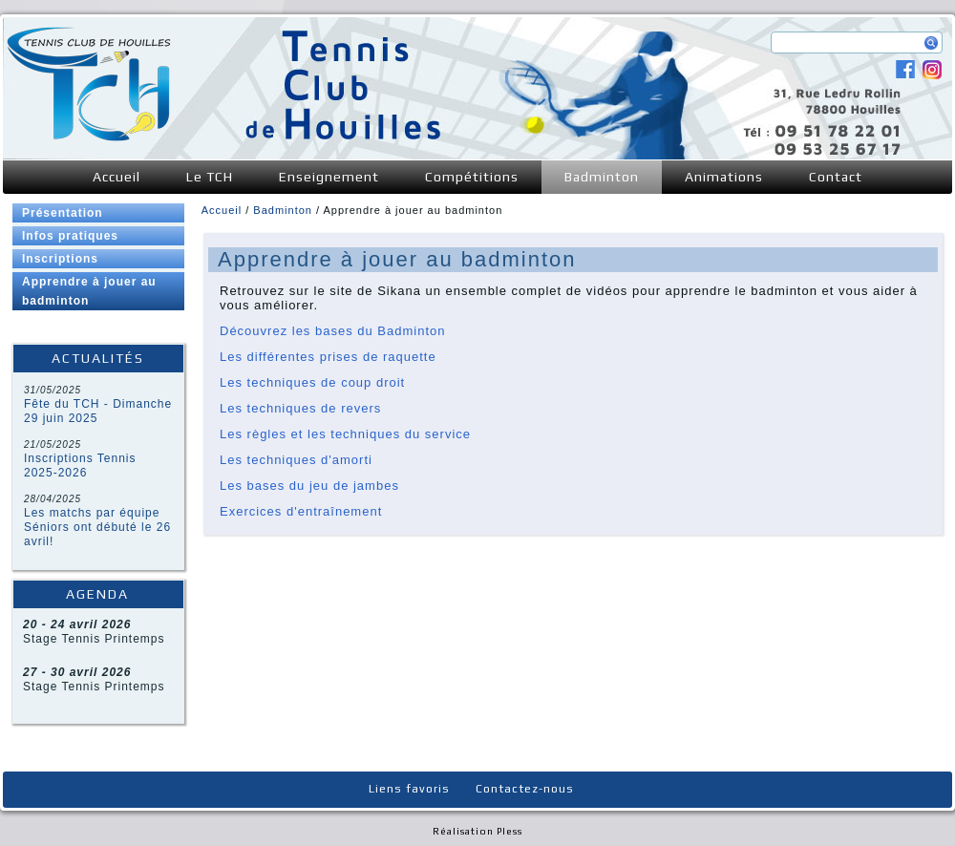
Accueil (116, 176)
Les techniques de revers (300, 408)
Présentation (62, 213)
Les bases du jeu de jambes (309, 485)
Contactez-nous (525, 788)
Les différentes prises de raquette (328, 356)
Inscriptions (60, 258)
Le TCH (209, 176)
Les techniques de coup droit (312, 382)
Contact (835, 176)
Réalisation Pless (477, 831)
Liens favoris (409, 788)
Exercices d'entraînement (301, 511)
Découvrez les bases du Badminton (333, 331)
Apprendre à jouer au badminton (89, 291)
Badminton (601, 176)
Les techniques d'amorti (296, 460)
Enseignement (329, 176)
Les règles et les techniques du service (345, 434)
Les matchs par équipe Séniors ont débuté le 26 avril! (97, 527)
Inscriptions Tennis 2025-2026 (80, 465)
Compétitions (472, 176)
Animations (724, 176)
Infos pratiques (70, 236)
